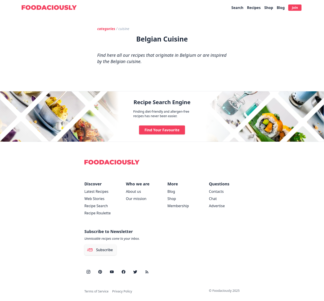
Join (295, 7)
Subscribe (100, 250)
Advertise (217, 205)
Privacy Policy (122, 291)
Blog (281, 7)
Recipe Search (96, 205)
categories (106, 28)
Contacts (216, 191)
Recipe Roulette (97, 213)
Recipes (254, 7)
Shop (268, 7)
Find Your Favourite (162, 129)
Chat (213, 198)
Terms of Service (96, 291)
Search (237, 7)
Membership (178, 205)
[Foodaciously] (49, 7)
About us (133, 191)
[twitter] (135, 272)
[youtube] (112, 272)
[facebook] (123, 272)
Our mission (136, 198)
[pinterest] (100, 272)
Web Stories (94, 198)
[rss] (147, 272)
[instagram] (88, 272)
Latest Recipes (96, 191)
